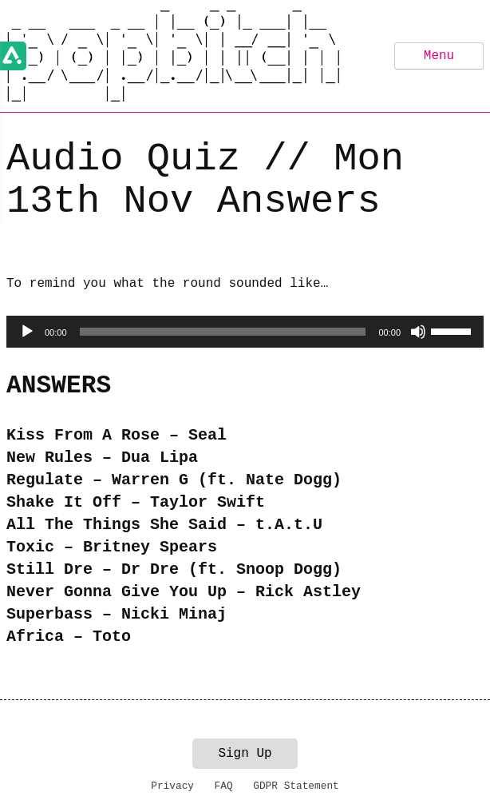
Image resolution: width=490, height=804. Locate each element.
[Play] (27, 332)
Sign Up (244, 753)
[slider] (223, 332)
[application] (245, 332)
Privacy (172, 786)
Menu (439, 56)
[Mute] (418, 332)
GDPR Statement (296, 786)
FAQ (224, 786)
